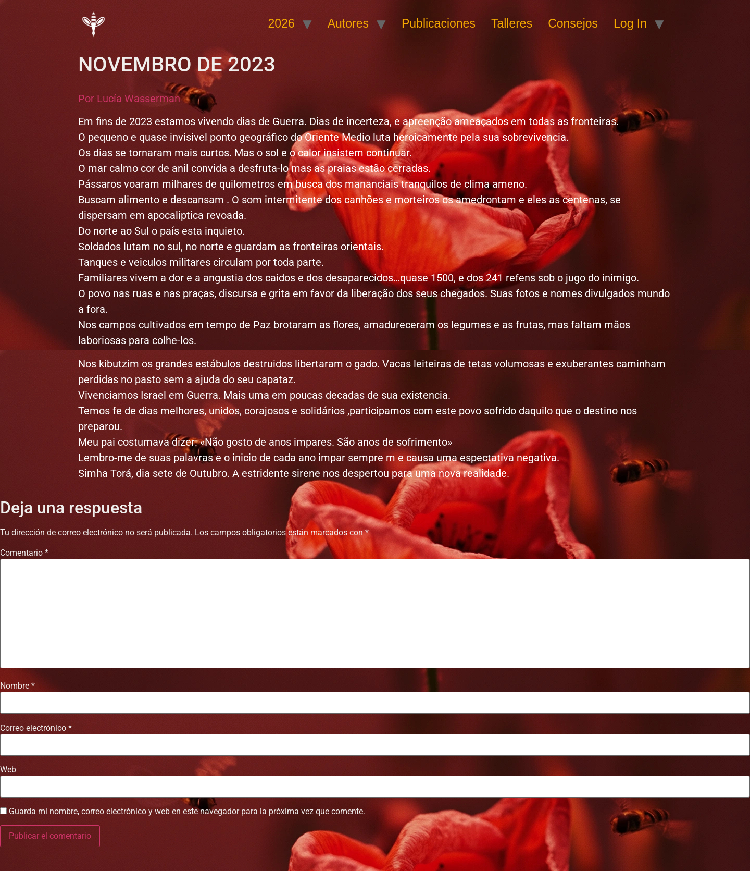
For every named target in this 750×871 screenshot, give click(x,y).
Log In (630, 23)
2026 (281, 23)
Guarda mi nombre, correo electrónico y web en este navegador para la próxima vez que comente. (187, 811)
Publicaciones (439, 23)
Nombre (17, 686)
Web (8, 770)
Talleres (511, 23)
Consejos (573, 23)
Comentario (24, 553)
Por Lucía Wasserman (129, 98)
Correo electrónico (36, 728)
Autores (348, 23)
